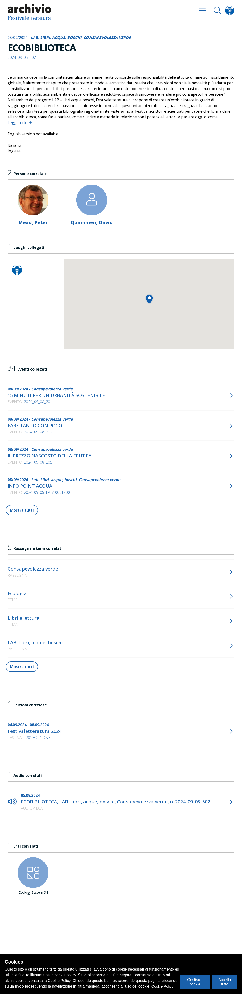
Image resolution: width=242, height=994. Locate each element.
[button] (149, 299)
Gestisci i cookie (195, 982)
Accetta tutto (224, 982)
